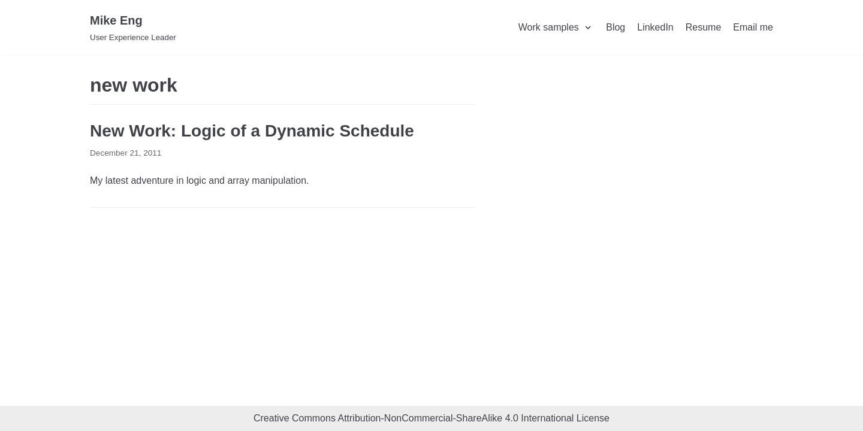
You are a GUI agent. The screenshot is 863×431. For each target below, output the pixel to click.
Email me (753, 27)
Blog (615, 27)
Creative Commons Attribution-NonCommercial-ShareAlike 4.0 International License (431, 418)
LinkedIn (655, 27)
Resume (704, 27)
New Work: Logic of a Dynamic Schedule (252, 131)
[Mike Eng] (133, 27)
